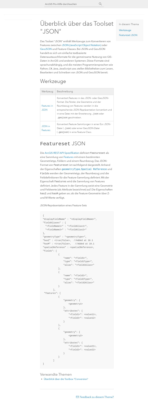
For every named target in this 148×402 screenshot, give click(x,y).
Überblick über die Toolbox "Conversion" (66, 378)
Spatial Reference (94, 169)
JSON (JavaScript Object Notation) (81, 45)
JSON (128, 35)
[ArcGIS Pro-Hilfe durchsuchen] (71, 4)
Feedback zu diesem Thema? (97, 396)
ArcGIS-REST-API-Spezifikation (62, 153)
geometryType (71, 169)
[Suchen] (100, 4)
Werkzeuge (125, 30)
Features (69, 157)
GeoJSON (46, 48)
